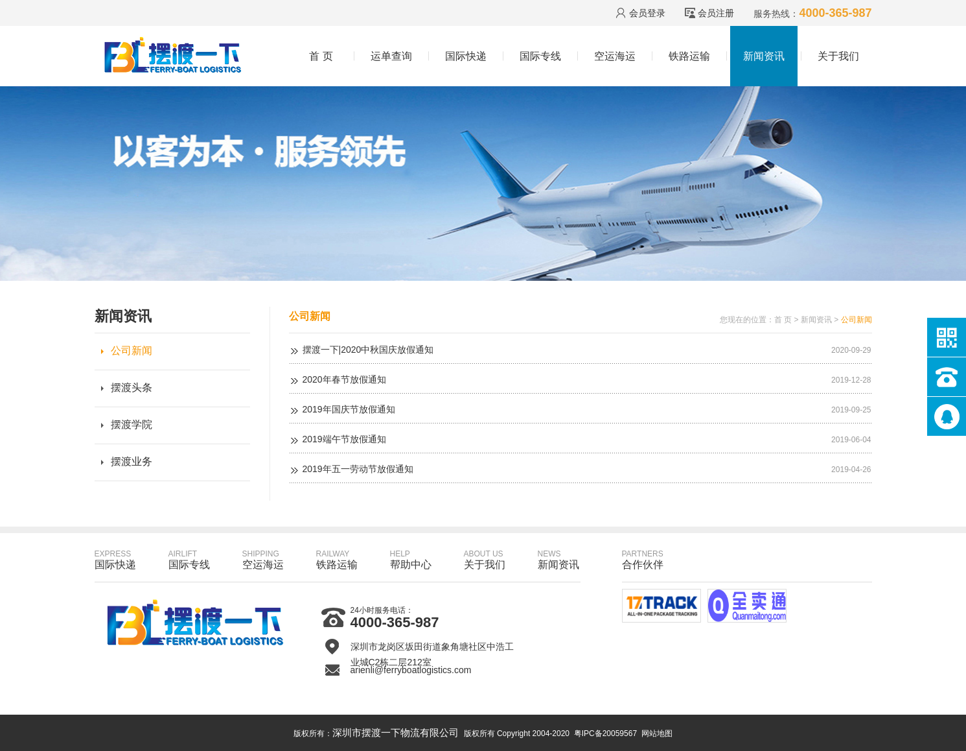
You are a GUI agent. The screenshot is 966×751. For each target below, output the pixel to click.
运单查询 (391, 56)
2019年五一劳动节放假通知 (358, 469)
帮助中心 (410, 559)
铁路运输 (689, 56)
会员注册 (716, 13)
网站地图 (657, 733)
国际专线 (540, 56)
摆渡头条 (131, 387)
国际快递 (466, 56)
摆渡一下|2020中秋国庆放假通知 (368, 349)
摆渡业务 (131, 461)
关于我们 (838, 56)
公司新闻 (131, 350)
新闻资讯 (764, 56)
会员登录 (647, 13)
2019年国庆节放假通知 (349, 409)
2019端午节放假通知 (344, 439)
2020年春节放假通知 (344, 379)
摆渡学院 (131, 424)
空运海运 (615, 56)
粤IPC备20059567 (605, 733)
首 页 (320, 56)
